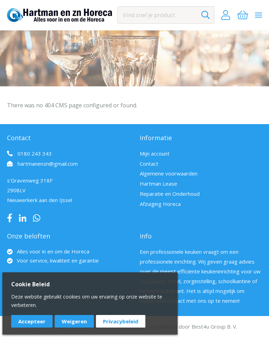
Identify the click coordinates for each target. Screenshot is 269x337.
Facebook (9, 218)
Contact (149, 163)
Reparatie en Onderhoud (170, 193)
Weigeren (74, 321)
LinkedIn (22, 218)
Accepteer (32, 321)
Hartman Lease (158, 183)
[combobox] (165, 15)
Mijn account (155, 153)
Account (225, 15)
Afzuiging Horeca (160, 203)
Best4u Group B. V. (214, 326)
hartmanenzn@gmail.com (48, 163)
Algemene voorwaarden (169, 173)
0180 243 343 (35, 153)
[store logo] (59, 15)
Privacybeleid (120, 321)
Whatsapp (36, 218)
